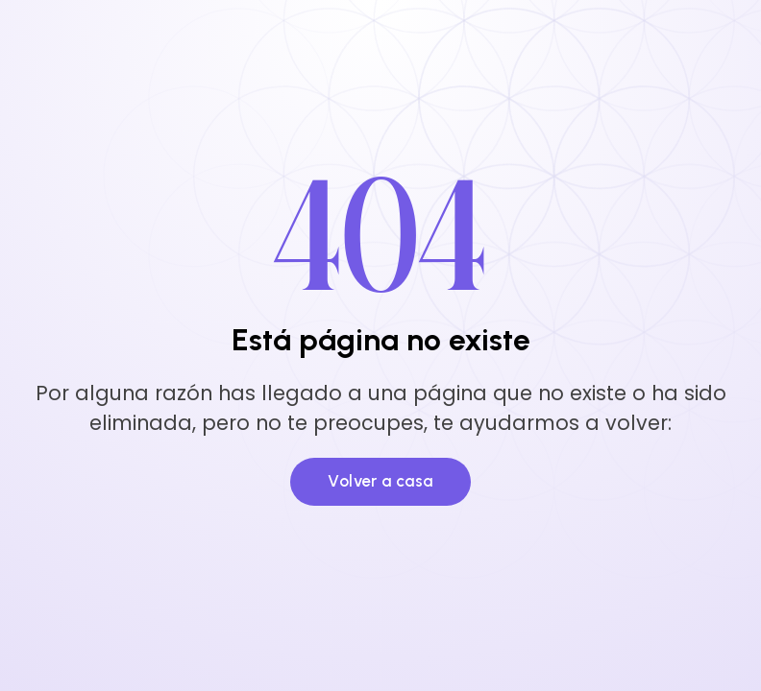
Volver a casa (380, 480)
